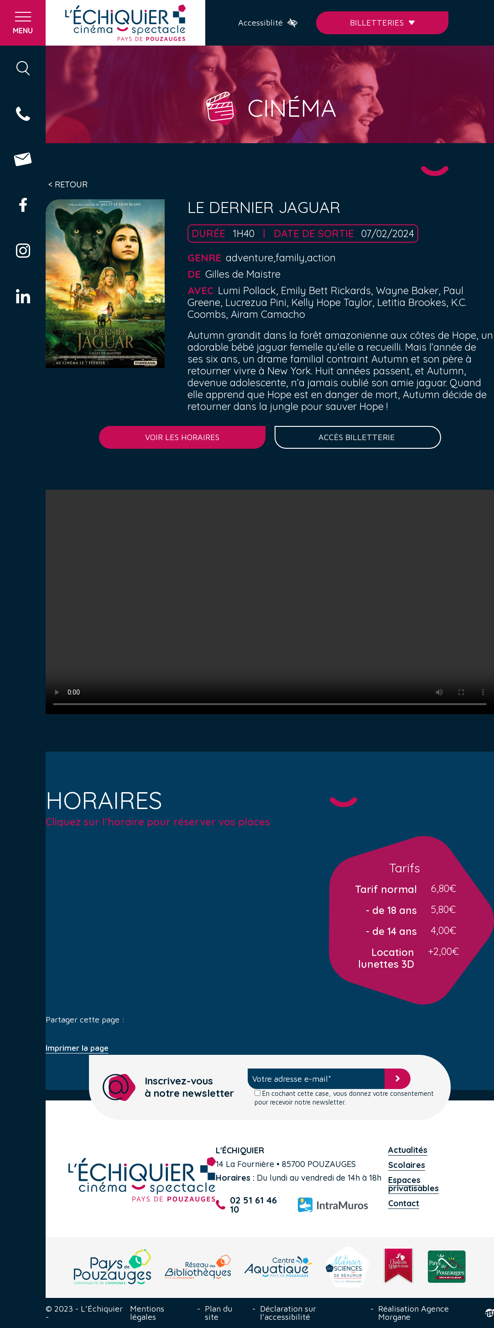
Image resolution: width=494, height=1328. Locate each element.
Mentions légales (147, 1313)
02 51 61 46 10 (246, 1205)
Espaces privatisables (413, 1184)
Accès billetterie (357, 437)
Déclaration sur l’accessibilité (288, 1313)
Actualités (407, 1150)
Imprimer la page (77, 1048)
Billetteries (382, 22)
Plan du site (218, 1313)
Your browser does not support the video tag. (270, 602)
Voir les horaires (182, 437)
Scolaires (406, 1165)
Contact (403, 1203)
